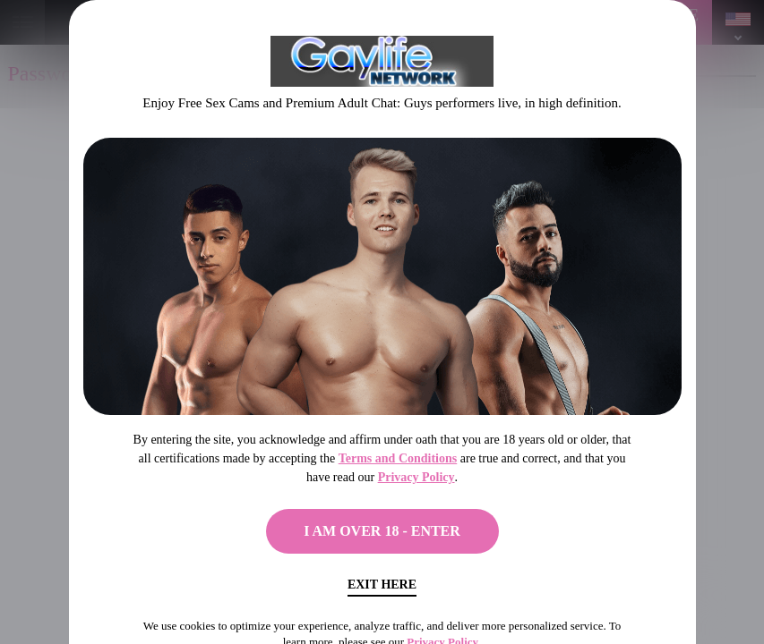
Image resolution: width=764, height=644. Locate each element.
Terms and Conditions (398, 458)
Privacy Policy (416, 477)
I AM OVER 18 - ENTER (382, 530)
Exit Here (382, 584)
